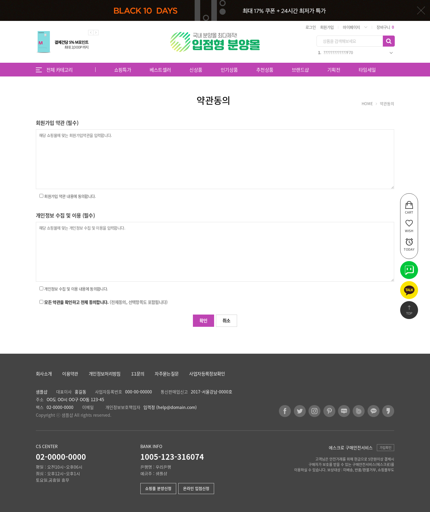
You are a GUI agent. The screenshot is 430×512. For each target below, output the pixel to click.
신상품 (195, 69)
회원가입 (327, 27)
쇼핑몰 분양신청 (158, 488)
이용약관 (70, 374)
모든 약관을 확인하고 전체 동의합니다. (106, 302)
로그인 (310, 27)
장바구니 (385, 27)
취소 (226, 320)
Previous (90, 32)
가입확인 (385, 447)
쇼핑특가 (122, 69)
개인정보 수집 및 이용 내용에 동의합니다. (76, 289)
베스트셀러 (160, 69)
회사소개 (44, 374)
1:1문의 (138, 374)
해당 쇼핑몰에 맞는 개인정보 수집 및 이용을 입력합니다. (215, 252)
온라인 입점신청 (196, 488)
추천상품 (264, 69)
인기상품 (229, 69)
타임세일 (367, 69)
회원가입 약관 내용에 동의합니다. (70, 196)
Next (96, 32)
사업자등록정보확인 (207, 374)
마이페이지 (351, 27)
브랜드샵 (300, 69)
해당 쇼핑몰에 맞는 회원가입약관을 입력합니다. (215, 159)
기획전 (333, 69)
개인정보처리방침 (105, 374)
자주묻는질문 (167, 374)
